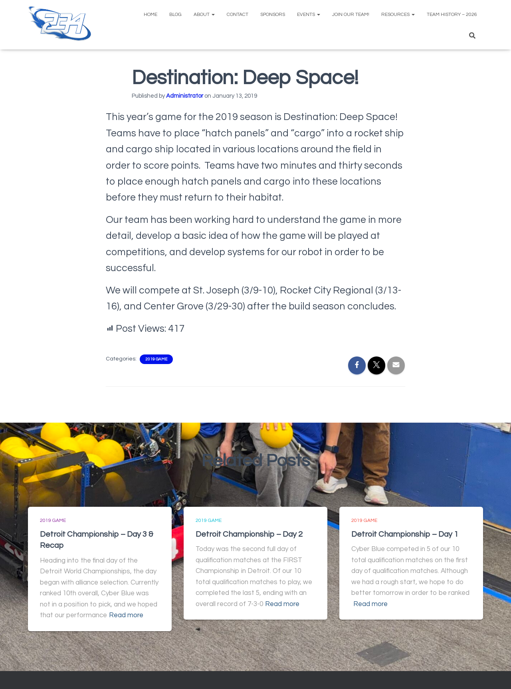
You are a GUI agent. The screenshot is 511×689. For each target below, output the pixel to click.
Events (308, 14)
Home (150, 14)
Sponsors (272, 14)
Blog (175, 14)
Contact (237, 14)
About (204, 14)
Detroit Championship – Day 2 (250, 534)
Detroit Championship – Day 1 (405, 534)
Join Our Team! (350, 14)
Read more (126, 614)
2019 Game (156, 359)
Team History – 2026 (452, 14)
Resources (398, 14)
